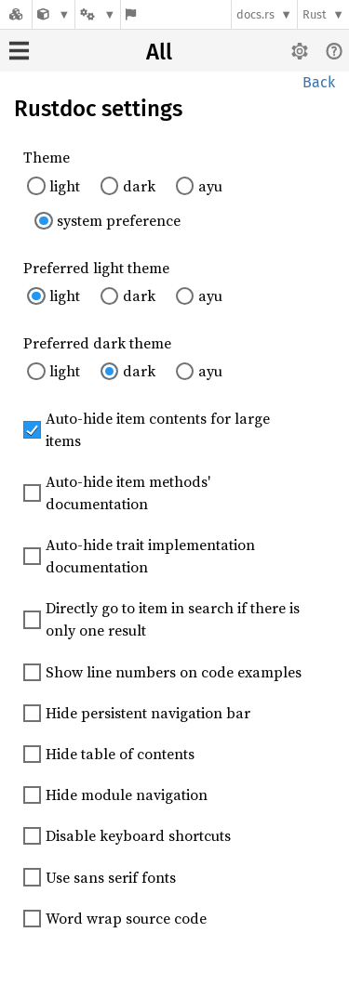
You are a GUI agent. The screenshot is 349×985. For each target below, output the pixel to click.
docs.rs (255, 14)
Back (318, 82)
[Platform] (97, 14)
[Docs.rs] (16, 14)
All (159, 52)
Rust (314, 14)
